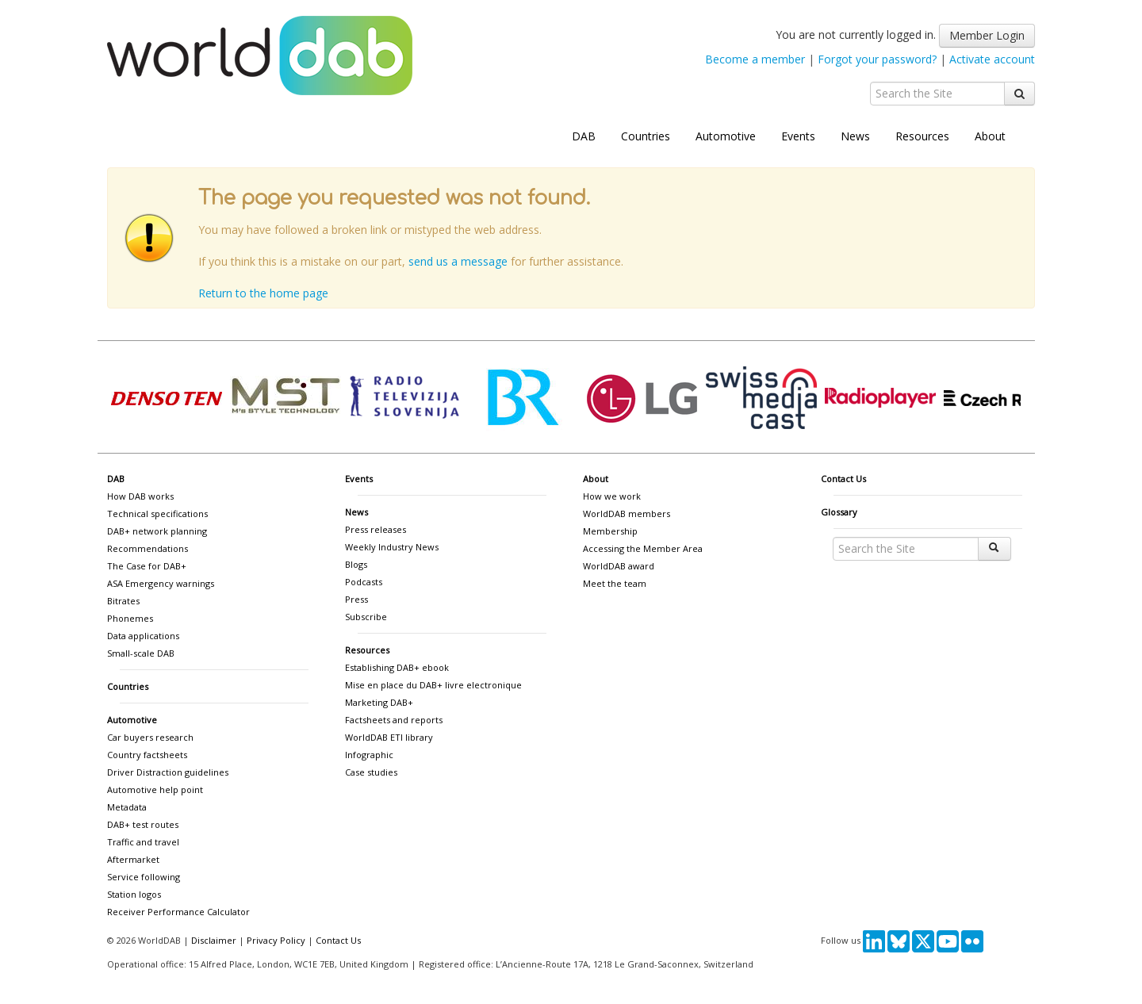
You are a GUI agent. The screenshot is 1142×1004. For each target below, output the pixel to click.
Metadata (127, 807)
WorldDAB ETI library (389, 737)
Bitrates (123, 601)
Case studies (371, 772)
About (990, 136)
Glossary (839, 512)
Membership (610, 531)
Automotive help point (155, 789)
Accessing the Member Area (643, 548)
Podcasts (363, 582)
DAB (584, 136)
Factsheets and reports (394, 720)
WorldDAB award (618, 566)
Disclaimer (213, 940)
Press (356, 599)
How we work (612, 496)
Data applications (143, 636)
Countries (645, 136)
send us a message (458, 261)
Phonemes (130, 618)
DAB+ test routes (142, 824)
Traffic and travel (143, 842)
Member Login (987, 35)
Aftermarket (133, 859)
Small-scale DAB (140, 653)
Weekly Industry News (392, 547)
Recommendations (147, 548)
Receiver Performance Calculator (178, 912)
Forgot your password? (877, 59)
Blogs (356, 564)
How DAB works (140, 496)
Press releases (375, 529)
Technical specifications (157, 513)
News (855, 136)
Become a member (755, 59)
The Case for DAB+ (146, 566)
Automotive (726, 136)
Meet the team (614, 583)
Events (798, 136)
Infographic (369, 755)
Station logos (134, 894)
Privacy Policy (276, 940)
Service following (143, 877)
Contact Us (843, 479)
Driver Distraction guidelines (167, 772)
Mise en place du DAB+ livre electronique (433, 685)
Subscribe (366, 617)
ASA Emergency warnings (160, 583)
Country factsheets (147, 755)
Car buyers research (150, 737)
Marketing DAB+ (379, 702)
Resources (922, 136)
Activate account (992, 59)
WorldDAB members (626, 513)
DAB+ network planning (157, 531)
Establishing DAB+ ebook (397, 667)
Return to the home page (263, 293)
